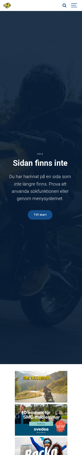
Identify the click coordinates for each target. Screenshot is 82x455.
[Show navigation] (74, 5)
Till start (40, 214)
